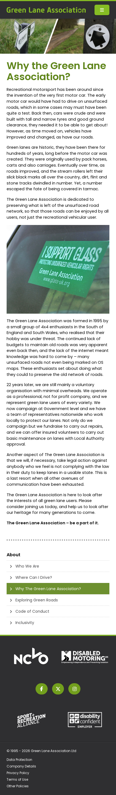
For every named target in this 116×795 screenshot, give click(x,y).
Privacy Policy (18, 772)
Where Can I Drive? (33, 577)
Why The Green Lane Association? (48, 588)
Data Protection (19, 759)
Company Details (21, 766)
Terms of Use (17, 779)
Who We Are (27, 566)
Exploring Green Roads (36, 600)
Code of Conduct (32, 611)
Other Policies (18, 786)
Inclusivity (24, 622)
